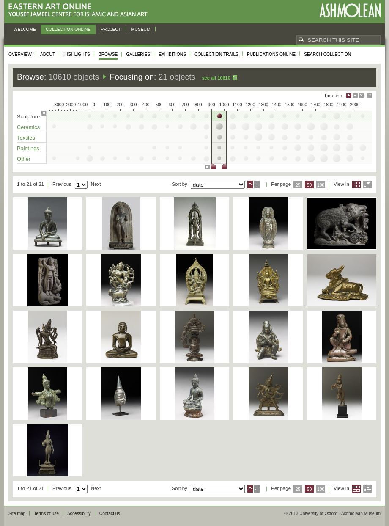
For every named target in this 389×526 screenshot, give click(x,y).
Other (23, 159)
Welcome (25, 29)
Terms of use (46, 513)
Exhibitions (172, 54)
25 (298, 185)
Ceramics (28, 127)
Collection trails (216, 54)
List (367, 184)
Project (111, 29)
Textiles (26, 138)
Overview (20, 54)
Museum (141, 29)
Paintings (28, 148)
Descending (257, 184)
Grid (356, 184)
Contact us (109, 513)
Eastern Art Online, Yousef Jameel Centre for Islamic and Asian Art (80, 10)
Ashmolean (350, 10)
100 (320, 185)
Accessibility (79, 513)
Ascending (250, 184)
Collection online (68, 29)
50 (309, 185)
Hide (361, 95)
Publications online (271, 54)
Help (369, 95)
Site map (16, 513)
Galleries (138, 54)
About (47, 54)
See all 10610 (216, 77)
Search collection (327, 54)
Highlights (76, 54)
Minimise (355, 95)
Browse (108, 54)
